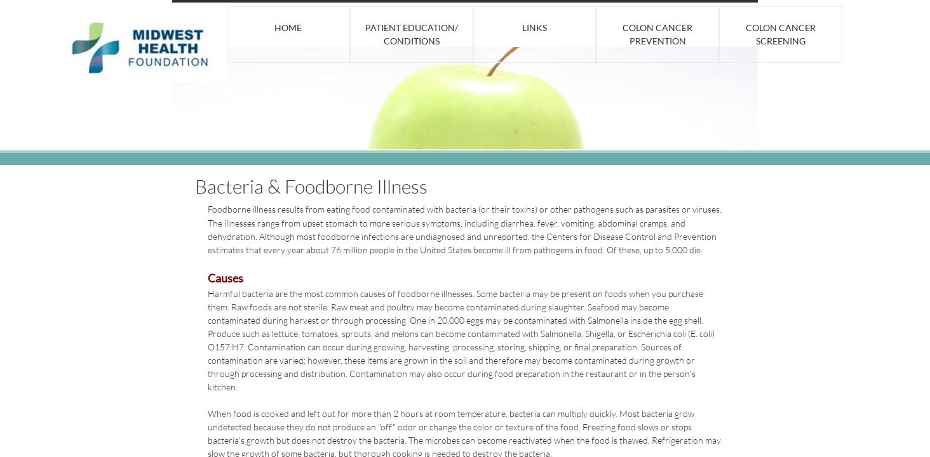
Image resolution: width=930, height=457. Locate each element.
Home (288, 27)
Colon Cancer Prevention (657, 34)
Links (534, 27)
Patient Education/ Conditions (411, 34)
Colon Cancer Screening (781, 34)
